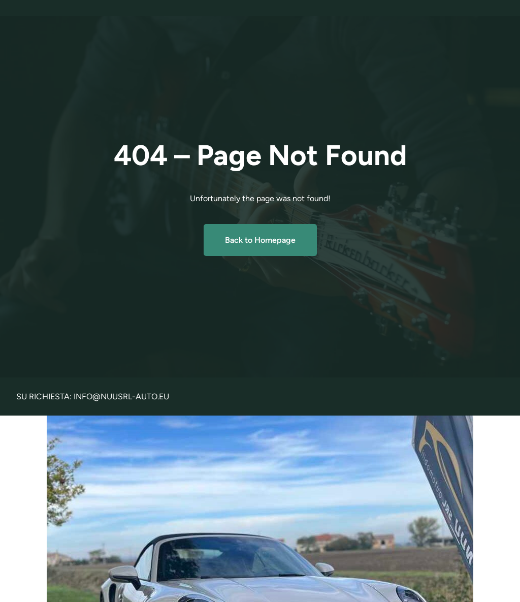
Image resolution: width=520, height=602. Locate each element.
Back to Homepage (260, 240)
